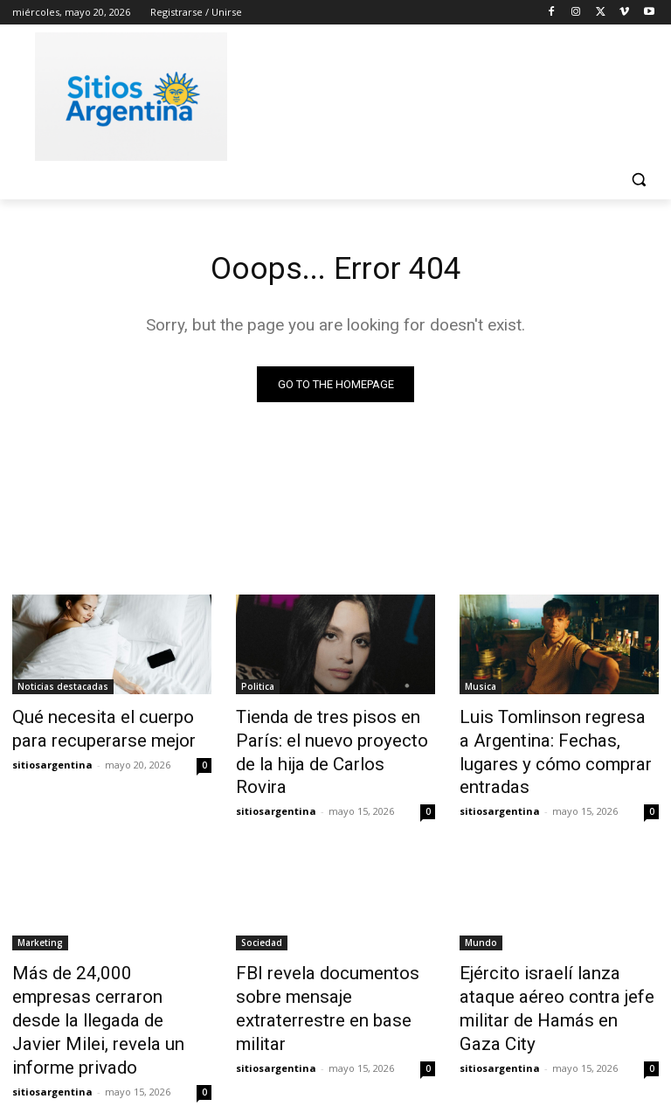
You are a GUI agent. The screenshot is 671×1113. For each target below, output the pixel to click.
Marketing (40, 910)
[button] (638, 179)
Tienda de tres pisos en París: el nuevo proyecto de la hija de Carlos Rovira (335, 738)
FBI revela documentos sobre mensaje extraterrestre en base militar (332, 958)
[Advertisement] (454, 93)
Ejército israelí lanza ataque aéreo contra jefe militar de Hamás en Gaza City (550, 958)
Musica (480, 690)
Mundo (481, 910)
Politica (257, 690)
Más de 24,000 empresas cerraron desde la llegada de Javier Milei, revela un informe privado (109, 967)
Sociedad (261, 910)
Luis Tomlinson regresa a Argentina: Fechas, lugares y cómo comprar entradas (551, 738)
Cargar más (335, 1057)
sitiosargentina (52, 759)
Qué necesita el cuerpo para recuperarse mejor (103, 728)
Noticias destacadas (62, 690)
